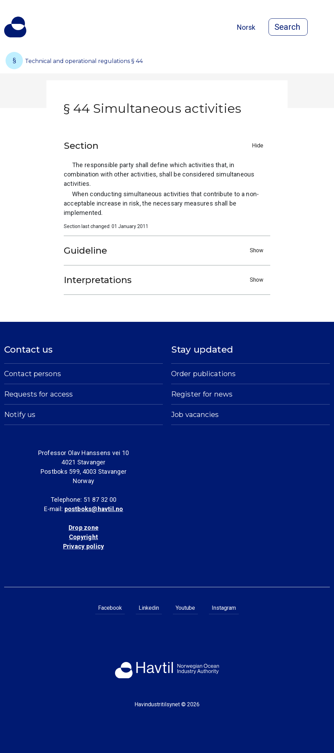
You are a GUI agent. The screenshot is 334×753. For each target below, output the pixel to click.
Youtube (185, 608)
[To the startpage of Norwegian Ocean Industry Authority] (15, 27)
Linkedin (149, 608)
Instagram (224, 608)
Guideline (165, 250)
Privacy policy (83, 546)
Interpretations (165, 279)
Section (165, 145)
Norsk (246, 27)
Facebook (110, 608)
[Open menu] (326, 28)
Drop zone (83, 527)
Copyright (83, 537)
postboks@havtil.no (93, 508)
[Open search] (288, 27)
